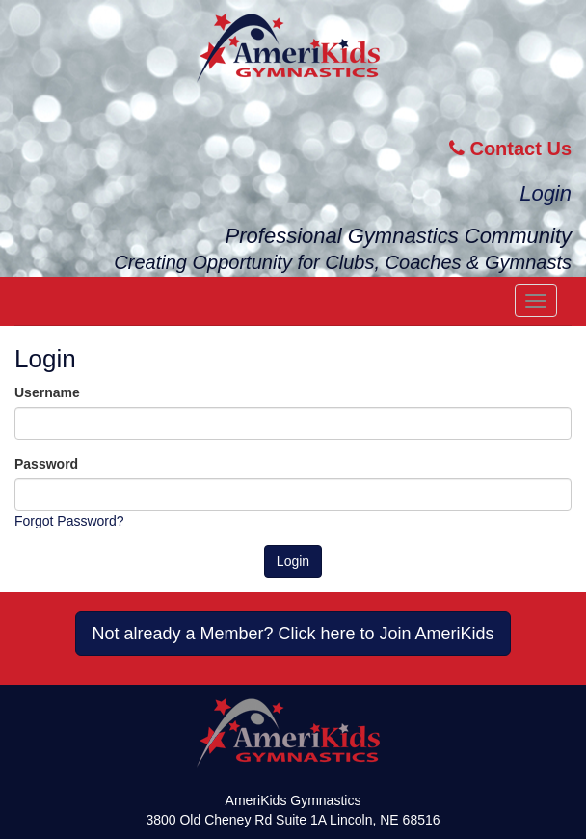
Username (47, 392)
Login (545, 193)
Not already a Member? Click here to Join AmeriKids (292, 633)
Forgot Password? (69, 520)
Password (46, 464)
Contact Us (510, 148)
